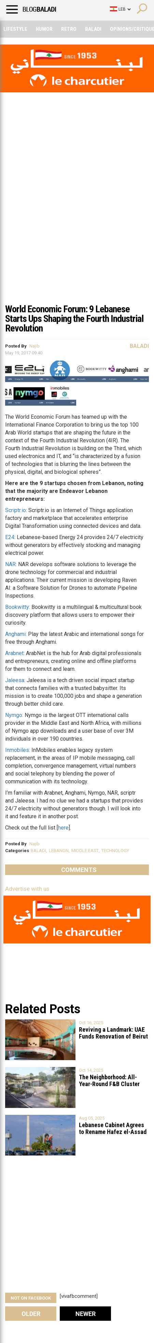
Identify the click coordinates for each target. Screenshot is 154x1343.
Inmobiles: (17, 750)
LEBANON (59, 850)
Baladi (93, 29)
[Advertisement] (77, 219)
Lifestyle (15, 29)
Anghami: (16, 634)
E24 (9, 537)
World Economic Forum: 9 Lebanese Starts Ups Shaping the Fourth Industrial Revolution (74, 318)
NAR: (11, 564)
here (63, 827)
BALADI (38, 850)
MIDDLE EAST (85, 850)
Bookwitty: (17, 607)
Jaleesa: (15, 680)
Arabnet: (15, 653)
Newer (85, 1313)
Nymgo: (14, 715)
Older (31, 1313)
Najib (34, 346)
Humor (44, 29)
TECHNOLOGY (115, 850)
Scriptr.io (15, 510)
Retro (68, 29)
